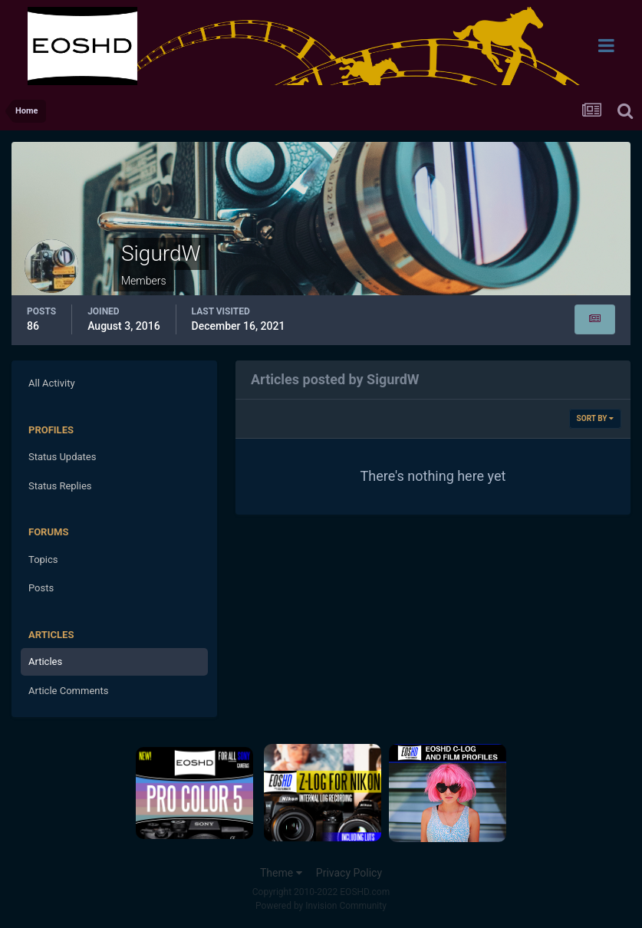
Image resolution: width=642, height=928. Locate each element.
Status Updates (62, 456)
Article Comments (68, 690)
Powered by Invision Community (321, 905)
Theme (281, 873)
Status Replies (60, 486)
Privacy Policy (349, 873)
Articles (45, 661)
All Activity (51, 383)
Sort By (595, 418)
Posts (41, 588)
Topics (43, 559)
